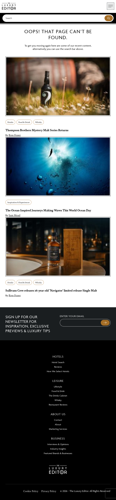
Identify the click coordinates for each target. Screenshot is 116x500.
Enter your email (72, 316)
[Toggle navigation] (110, 6)
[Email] (80, 322)
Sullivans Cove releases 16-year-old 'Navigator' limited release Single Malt (51, 290)
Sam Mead (14, 215)
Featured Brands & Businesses (58, 453)
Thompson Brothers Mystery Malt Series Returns (36, 130)
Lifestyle (58, 386)
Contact (58, 419)
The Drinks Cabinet (58, 395)
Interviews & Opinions (58, 444)
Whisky (38, 122)
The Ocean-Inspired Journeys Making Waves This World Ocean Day (48, 210)
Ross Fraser (15, 135)
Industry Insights (58, 448)
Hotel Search (58, 362)
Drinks (10, 122)
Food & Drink (24, 122)
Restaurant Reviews (58, 404)
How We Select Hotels (58, 371)
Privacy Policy (48, 491)
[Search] (58, 18)
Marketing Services (58, 428)
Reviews (58, 366)
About (58, 424)
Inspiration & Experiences (18, 202)
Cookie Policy (30, 491)
